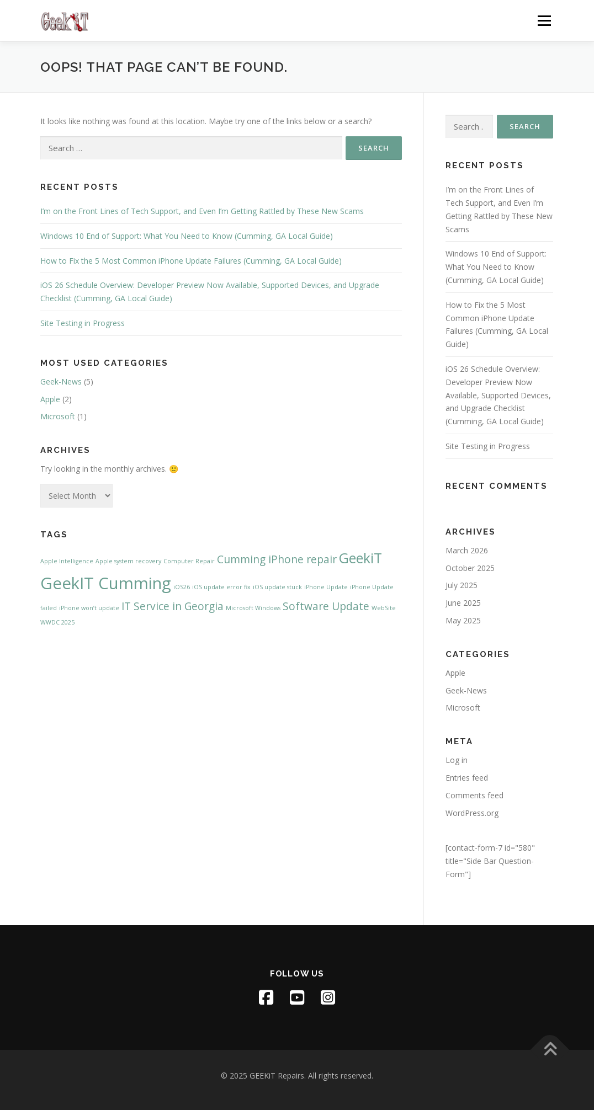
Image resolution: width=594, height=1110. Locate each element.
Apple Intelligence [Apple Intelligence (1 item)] (66, 561)
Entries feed (466, 777)
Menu (544, 20)
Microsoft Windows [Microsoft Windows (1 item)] (253, 608)
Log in (456, 760)
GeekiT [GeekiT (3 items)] (360, 558)
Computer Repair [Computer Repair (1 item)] (189, 561)
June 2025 (463, 602)
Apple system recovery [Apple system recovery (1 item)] (128, 561)
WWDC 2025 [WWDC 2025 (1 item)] (57, 622)
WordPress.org (471, 813)
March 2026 (466, 550)
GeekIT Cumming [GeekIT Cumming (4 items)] (105, 583)
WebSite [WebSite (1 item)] (384, 608)
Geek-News (61, 381)
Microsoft (57, 416)
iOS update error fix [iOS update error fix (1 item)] (221, 587)
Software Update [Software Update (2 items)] (326, 606)
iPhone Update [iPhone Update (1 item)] (326, 587)
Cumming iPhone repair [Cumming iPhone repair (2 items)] (277, 559)
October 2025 (470, 568)
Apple (50, 399)
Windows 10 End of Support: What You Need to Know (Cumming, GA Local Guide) (186, 236)
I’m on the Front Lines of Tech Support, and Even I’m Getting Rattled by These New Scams (202, 211)
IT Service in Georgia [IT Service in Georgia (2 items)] (172, 606)
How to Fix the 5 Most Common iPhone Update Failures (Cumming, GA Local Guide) (191, 260)
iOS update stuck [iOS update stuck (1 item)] (277, 587)
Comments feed (474, 795)
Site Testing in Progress (82, 323)
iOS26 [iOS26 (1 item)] (181, 587)
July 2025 (461, 585)
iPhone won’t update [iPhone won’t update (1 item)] (89, 608)
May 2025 (463, 620)
